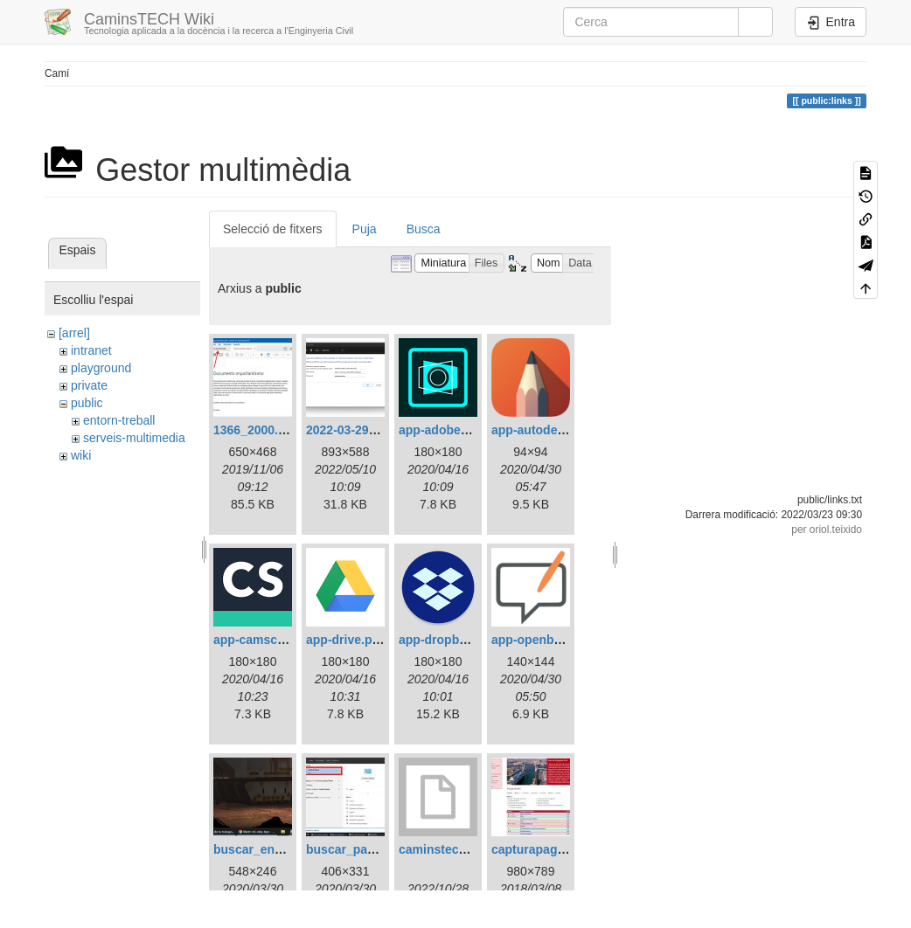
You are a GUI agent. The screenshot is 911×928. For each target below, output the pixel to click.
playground (101, 368)
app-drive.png (346, 640)
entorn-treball (119, 420)
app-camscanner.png (274, 640)
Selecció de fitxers (273, 229)
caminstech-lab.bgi (454, 849)
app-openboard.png (548, 640)
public (87, 403)
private (89, 385)
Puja (364, 229)
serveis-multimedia (134, 438)
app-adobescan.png (456, 430)
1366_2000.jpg (254, 430)
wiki (81, 455)
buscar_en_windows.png (285, 849)
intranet (91, 350)
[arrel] (74, 333)
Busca (424, 229)
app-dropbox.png (449, 640)
